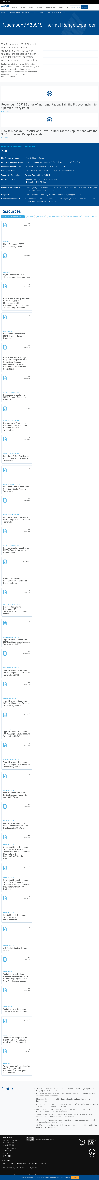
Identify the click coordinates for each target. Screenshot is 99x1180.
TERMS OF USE (25, 1174)
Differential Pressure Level (56, 12)
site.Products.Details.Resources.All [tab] (13, 216)
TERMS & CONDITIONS (8, 1174)
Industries (22, 1163)
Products (4, 12)
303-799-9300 (10, 1145)
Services (13, 1163)
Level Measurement (39, 12)
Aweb (37, 1174)
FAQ (37, 1163)
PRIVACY (17, 1174)
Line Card (31, 1163)
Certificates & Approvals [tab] (56, 216)
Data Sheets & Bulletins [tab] (74, 216)
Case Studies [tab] (41, 216)
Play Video (5, 111)
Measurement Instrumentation (20, 12)
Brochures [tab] (30, 216)
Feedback (44, 1163)
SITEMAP (32, 1174)
